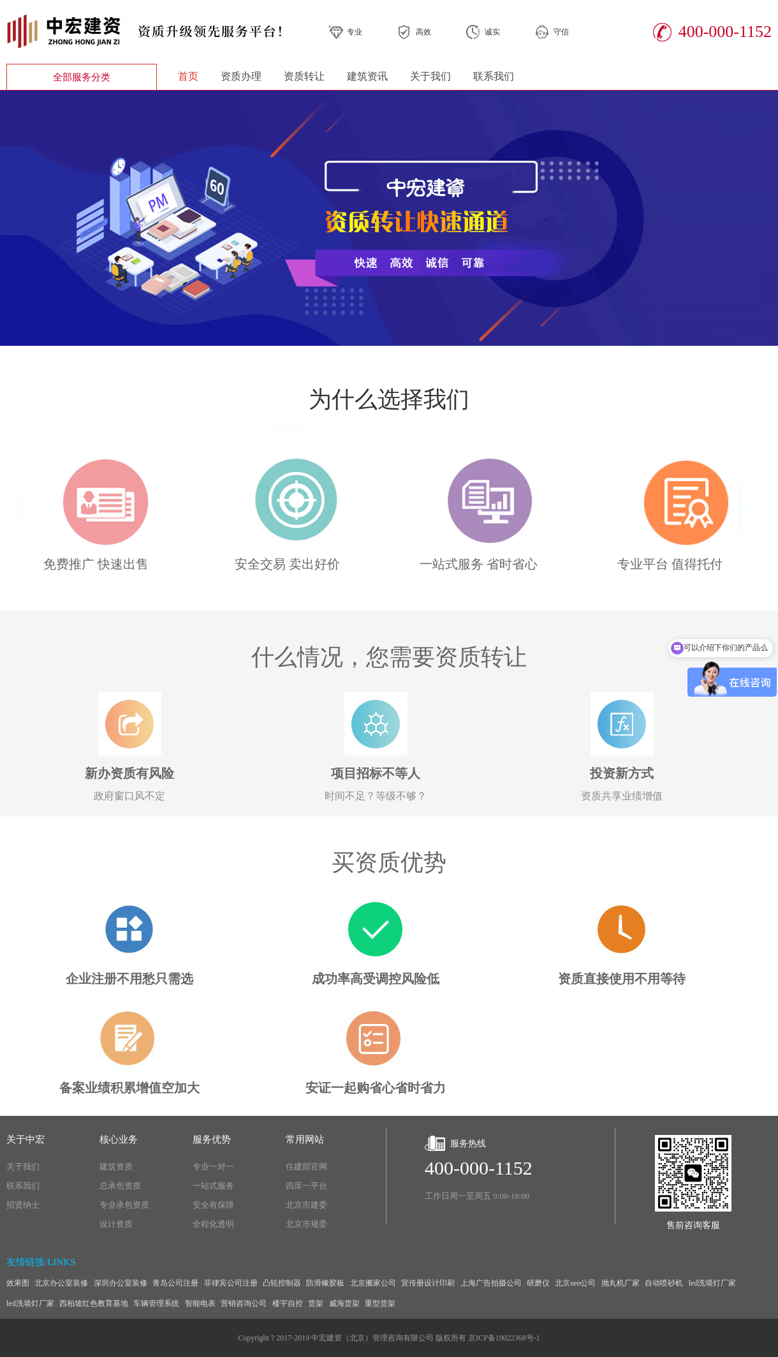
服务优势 (212, 1139)
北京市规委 (306, 1224)
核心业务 (118, 1139)
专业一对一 (213, 1166)
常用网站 (305, 1139)
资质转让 (304, 76)
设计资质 (116, 1224)
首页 (188, 76)
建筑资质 (116, 1166)
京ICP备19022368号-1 (504, 1337)
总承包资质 (120, 1185)
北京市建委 (306, 1205)
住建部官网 (306, 1166)
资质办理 (241, 76)
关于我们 (430, 76)
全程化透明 (213, 1224)
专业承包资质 (124, 1205)
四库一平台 (306, 1185)
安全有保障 (213, 1205)
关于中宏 (25, 1139)
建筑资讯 (367, 76)
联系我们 (493, 76)
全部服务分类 (81, 77)
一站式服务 (213, 1185)
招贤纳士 (23, 1205)
